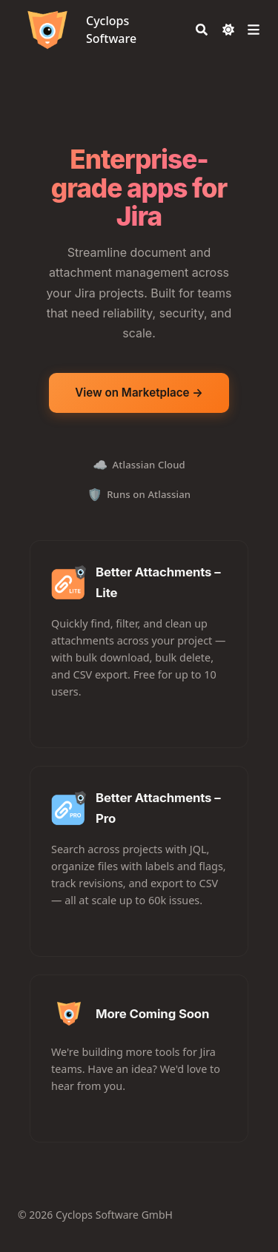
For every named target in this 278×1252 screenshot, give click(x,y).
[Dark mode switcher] (228, 30)
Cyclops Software (111, 30)
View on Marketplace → (139, 393)
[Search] (202, 30)
